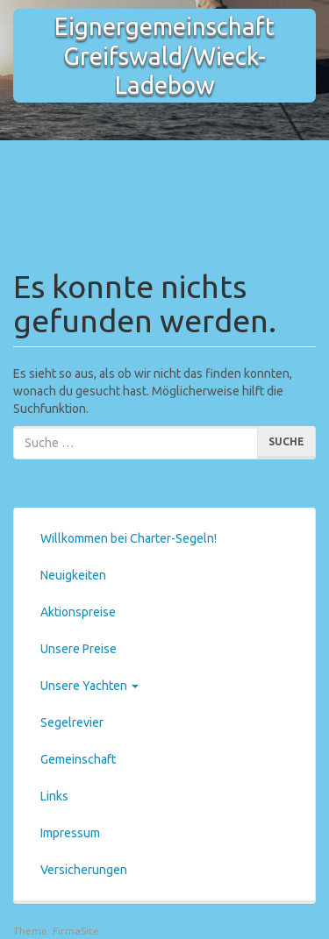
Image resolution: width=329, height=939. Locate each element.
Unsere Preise (78, 649)
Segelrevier (72, 722)
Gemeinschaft (78, 759)
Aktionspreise (78, 612)
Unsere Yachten (89, 686)
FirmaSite (76, 930)
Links (54, 796)
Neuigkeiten (73, 575)
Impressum (70, 833)
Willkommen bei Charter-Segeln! (128, 538)
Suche (286, 441)
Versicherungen (83, 870)
